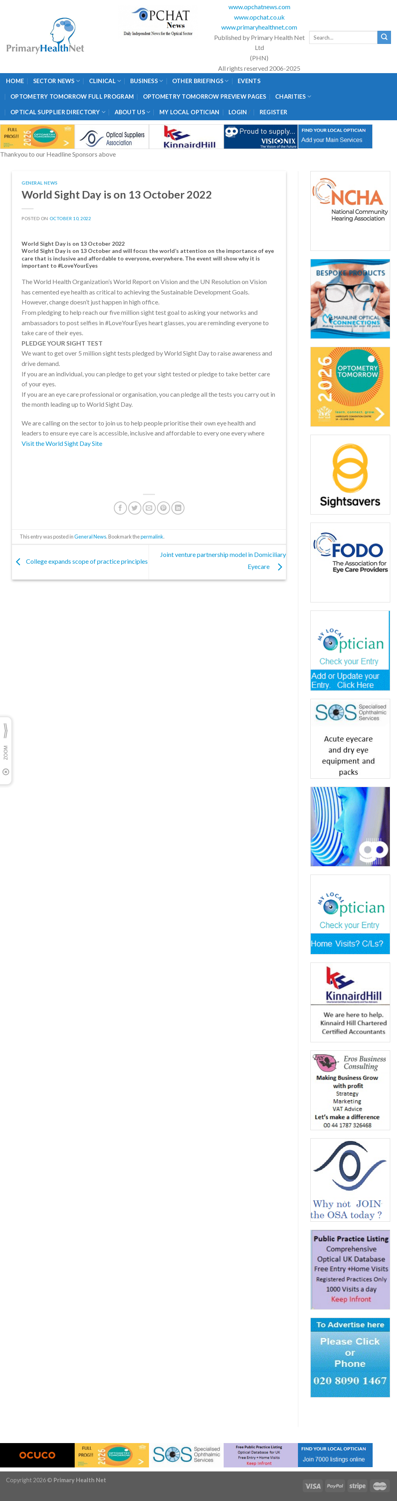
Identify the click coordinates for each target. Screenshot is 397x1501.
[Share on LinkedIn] (178, 508)
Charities (293, 96)
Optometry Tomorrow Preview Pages (204, 96)
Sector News (56, 81)
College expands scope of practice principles (80, 561)
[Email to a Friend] (149, 508)
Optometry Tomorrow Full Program (72, 96)
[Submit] (384, 37)
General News (40, 182)
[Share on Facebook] (120, 508)
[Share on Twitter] (134, 508)
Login (237, 112)
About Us (133, 112)
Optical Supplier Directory (57, 112)
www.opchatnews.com (259, 6)
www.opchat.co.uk (259, 17)
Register (273, 112)
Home (15, 81)
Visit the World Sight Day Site (62, 443)
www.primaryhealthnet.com (259, 27)
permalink (152, 536)
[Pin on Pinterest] (163, 508)
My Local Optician (189, 112)
